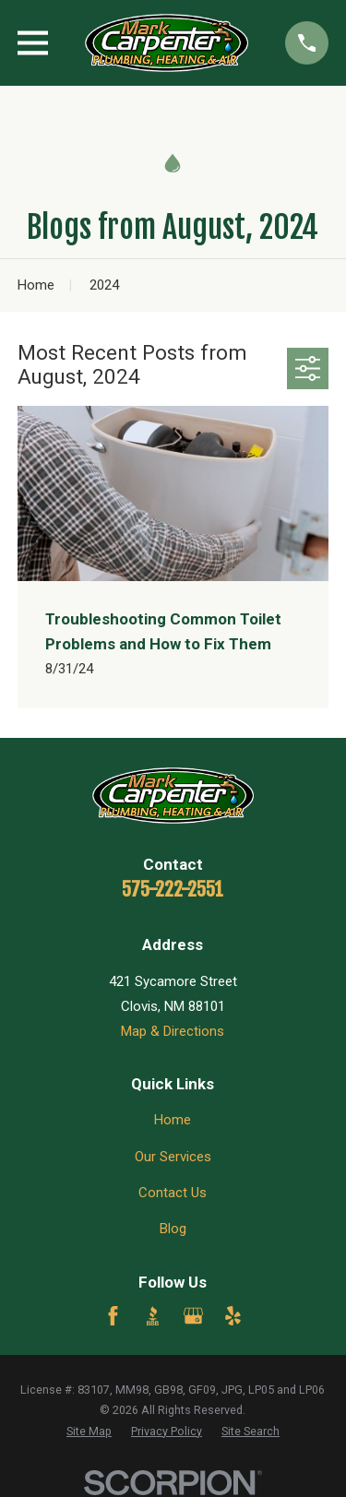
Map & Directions (172, 1031)
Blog (173, 1228)
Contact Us (172, 1192)
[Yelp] (233, 1315)
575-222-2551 (172, 889)
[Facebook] (113, 1315)
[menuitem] (89, 1432)
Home (172, 1119)
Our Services (173, 1156)
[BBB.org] (152, 1315)
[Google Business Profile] (193, 1315)
